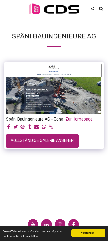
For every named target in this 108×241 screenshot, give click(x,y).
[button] (6, 8)
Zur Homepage (79, 119)
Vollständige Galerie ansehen (42, 140)
